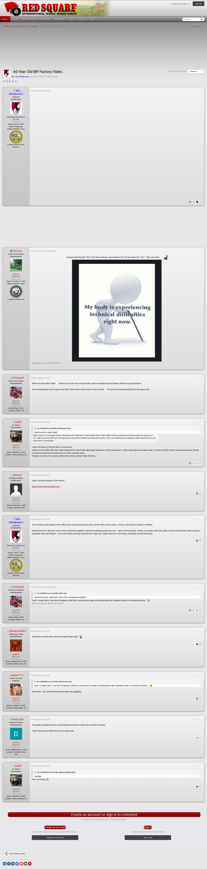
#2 (200, 251)
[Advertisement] (51, 49)
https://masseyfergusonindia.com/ (46, 486)
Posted (40, 91)
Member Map (60, 19)
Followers (193, 71)
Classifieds (46, 19)
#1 (200, 91)
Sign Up (198, 4)
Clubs (91, 19)
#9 (200, 675)
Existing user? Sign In (180, 4)
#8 (200, 631)
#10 (199, 719)
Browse (5, 19)
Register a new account (55, 838)
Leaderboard (81, 19)
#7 (200, 587)
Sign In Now (148, 838)
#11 (199, 766)
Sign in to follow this (178, 71)
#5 (200, 475)
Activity (15, 19)
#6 (200, 519)
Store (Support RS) (30, 19)
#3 (200, 378)
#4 (200, 422)
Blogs (71, 19)
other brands (52, 77)
